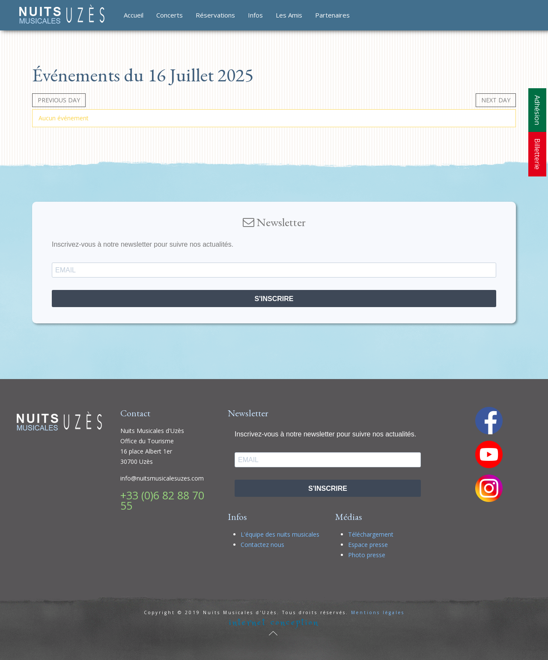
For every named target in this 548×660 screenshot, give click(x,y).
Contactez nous (262, 545)
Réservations (215, 15)
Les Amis (289, 15)
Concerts (169, 15)
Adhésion (537, 110)
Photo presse (366, 555)
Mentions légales (378, 612)
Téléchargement (370, 534)
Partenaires (332, 15)
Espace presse (368, 545)
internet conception (274, 622)
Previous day (59, 100)
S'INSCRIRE (274, 298)
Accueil (133, 15)
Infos (255, 15)
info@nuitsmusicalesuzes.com (162, 478)
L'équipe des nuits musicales (280, 534)
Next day (495, 100)
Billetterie (537, 154)
